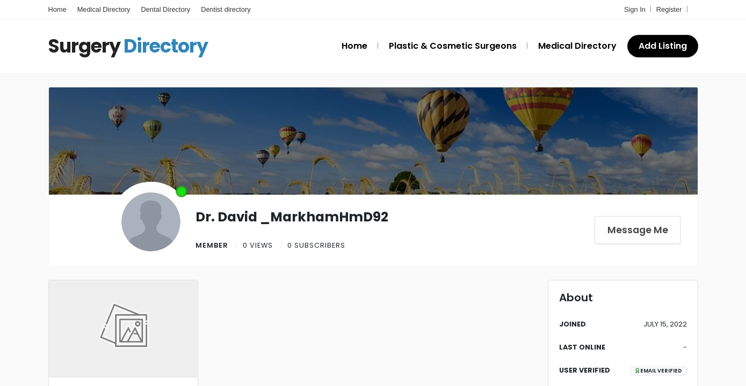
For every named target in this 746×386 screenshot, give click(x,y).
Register (669, 9)
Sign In (635, 9)
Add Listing (663, 46)
